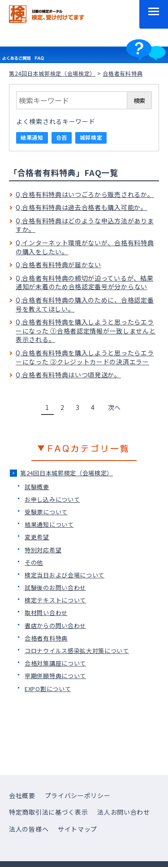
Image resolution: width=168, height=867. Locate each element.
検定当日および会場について (64, 575)
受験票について (46, 512)
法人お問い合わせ (123, 811)
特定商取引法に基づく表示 (48, 811)
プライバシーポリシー (78, 795)
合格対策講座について (55, 663)
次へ (114, 407)
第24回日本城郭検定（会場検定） (52, 73)
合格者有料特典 (46, 638)
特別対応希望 (43, 550)
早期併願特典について (55, 675)
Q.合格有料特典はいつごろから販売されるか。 (85, 194)
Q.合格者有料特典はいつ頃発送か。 (68, 374)
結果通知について (49, 524)
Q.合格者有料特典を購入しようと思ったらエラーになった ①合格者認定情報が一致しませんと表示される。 (85, 330)
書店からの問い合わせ (55, 625)
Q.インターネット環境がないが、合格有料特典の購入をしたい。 (85, 247)
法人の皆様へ (28, 828)
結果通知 (32, 137)
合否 (61, 137)
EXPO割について (48, 688)
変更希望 (37, 537)
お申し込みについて (52, 499)
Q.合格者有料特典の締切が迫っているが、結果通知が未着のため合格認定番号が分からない (84, 282)
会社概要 (22, 795)
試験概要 (37, 487)
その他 (34, 562)
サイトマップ (77, 828)
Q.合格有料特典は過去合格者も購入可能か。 (81, 207)
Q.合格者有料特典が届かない (58, 264)
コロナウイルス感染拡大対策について (77, 650)
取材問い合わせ (46, 612)
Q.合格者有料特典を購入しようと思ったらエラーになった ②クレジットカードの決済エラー (85, 357)
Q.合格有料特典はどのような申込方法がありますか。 (85, 225)
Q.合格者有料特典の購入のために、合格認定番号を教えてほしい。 (85, 304)
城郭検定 (91, 137)
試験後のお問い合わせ (55, 587)
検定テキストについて (55, 600)
